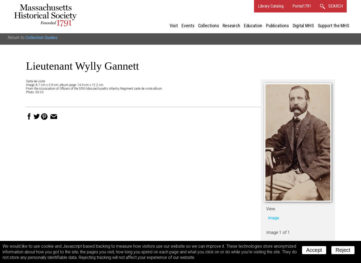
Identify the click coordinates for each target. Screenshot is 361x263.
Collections (208, 25)
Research (231, 25)
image (273, 217)
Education (253, 25)
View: (271, 208)
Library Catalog (271, 6)
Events (188, 25)
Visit (174, 25)
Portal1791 (301, 6)
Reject (343, 250)
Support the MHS (334, 25)
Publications (277, 25)
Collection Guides (41, 37)
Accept (314, 250)
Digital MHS (303, 25)
